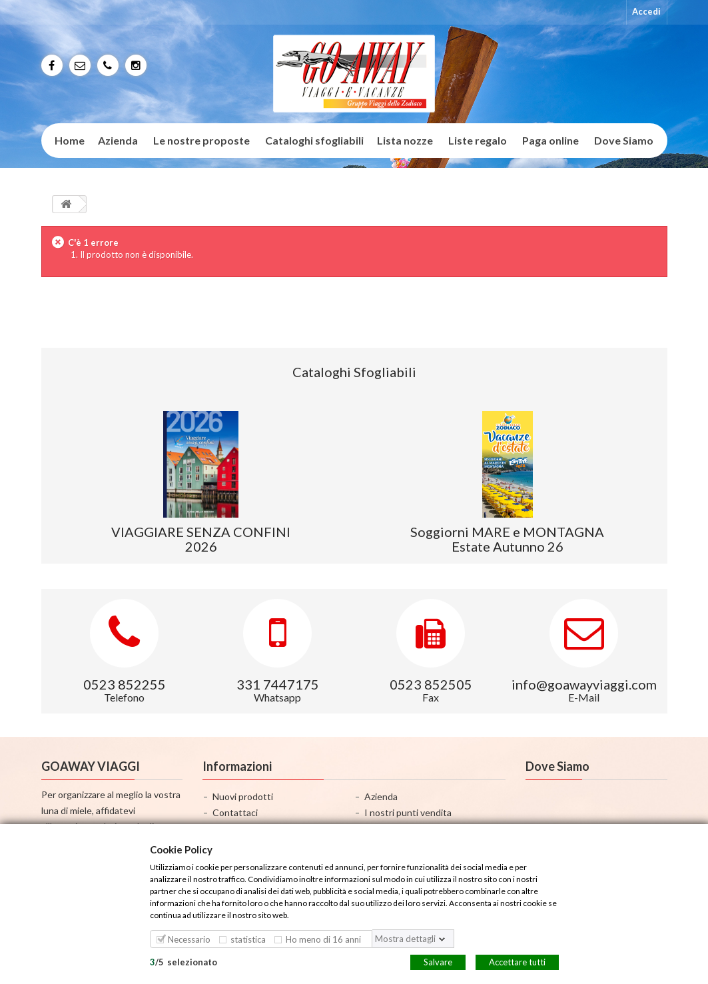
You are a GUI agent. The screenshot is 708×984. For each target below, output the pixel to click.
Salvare (438, 961)
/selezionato (183, 961)
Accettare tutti (517, 961)
